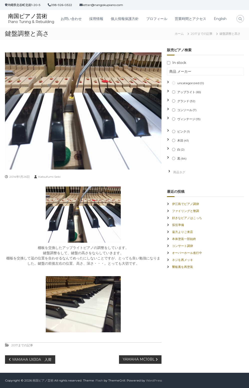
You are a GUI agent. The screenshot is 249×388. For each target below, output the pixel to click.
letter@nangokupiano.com (102, 5)
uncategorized (190, 83)
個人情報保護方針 (125, 18)
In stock (179, 62)
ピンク (183, 131)
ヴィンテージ (188, 119)
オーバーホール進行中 (187, 253)
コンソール (186, 110)
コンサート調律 (182, 246)
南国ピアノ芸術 (27, 16)
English (220, 18)
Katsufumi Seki (49, 177)
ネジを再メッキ (182, 260)
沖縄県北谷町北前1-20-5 (23, 5)
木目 (183, 140)
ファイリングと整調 (185, 211)
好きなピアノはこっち (187, 218)
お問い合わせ (71, 18)
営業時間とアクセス (190, 18)
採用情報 (96, 18)
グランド (186, 101)
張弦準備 (178, 225)
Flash (99, 380)
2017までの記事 (201, 33)
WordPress (154, 380)
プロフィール (156, 18)
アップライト (189, 92)
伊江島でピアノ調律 (185, 204)
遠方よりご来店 (182, 232)
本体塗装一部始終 (184, 239)
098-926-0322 (61, 5)
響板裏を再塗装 (182, 267)
